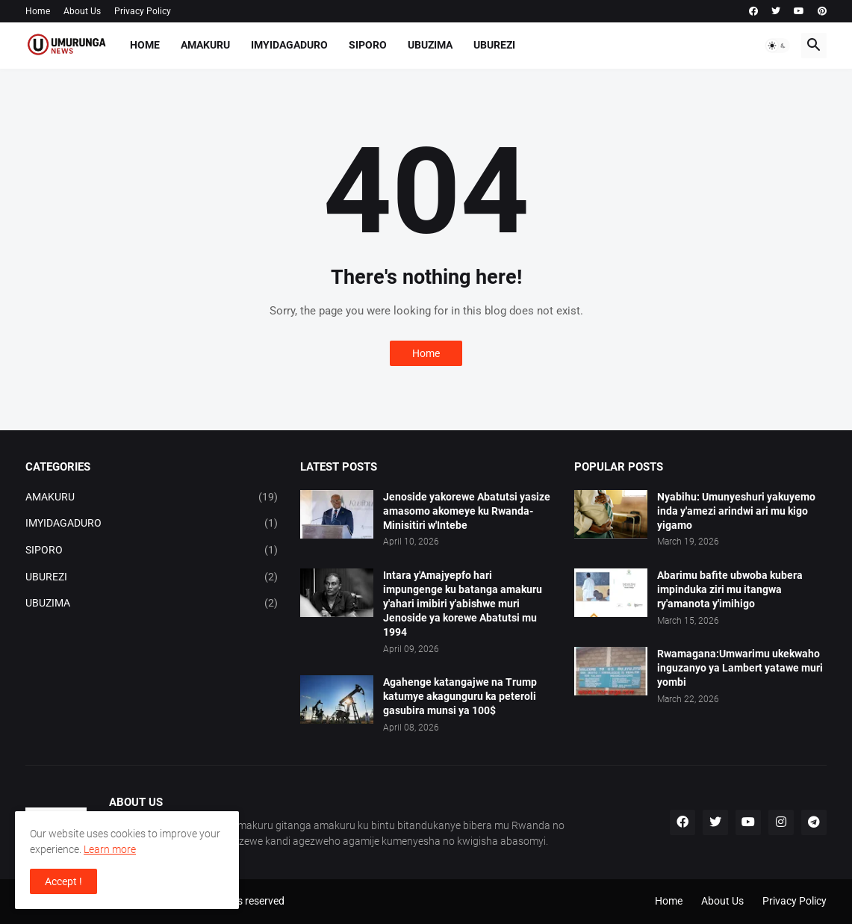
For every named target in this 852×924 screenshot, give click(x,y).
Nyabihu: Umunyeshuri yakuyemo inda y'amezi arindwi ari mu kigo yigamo (736, 511)
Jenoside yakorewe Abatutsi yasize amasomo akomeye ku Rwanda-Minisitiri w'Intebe (466, 511)
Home (37, 11)
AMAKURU (205, 45)
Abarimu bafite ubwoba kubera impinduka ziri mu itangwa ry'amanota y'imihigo (730, 589)
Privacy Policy (142, 11)
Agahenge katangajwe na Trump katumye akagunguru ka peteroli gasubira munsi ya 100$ (460, 696)
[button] (777, 45)
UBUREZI (494, 45)
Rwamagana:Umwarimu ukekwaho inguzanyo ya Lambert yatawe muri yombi (740, 668)
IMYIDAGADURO (289, 45)
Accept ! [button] (63, 881)
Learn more (110, 849)
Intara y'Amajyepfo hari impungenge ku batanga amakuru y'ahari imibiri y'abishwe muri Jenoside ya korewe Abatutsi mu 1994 (462, 603)
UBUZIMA (430, 45)
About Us (82, 11)
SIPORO (368, 45)
